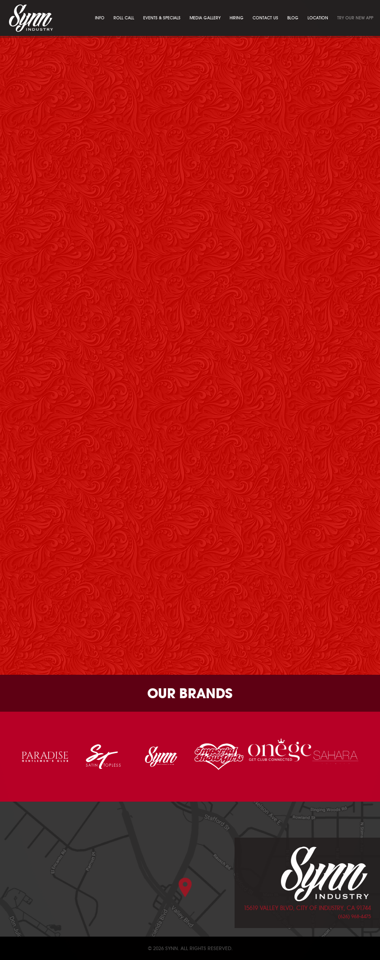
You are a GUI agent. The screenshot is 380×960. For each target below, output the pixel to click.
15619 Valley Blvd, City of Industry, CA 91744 (307, 908)
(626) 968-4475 (354, 916)
